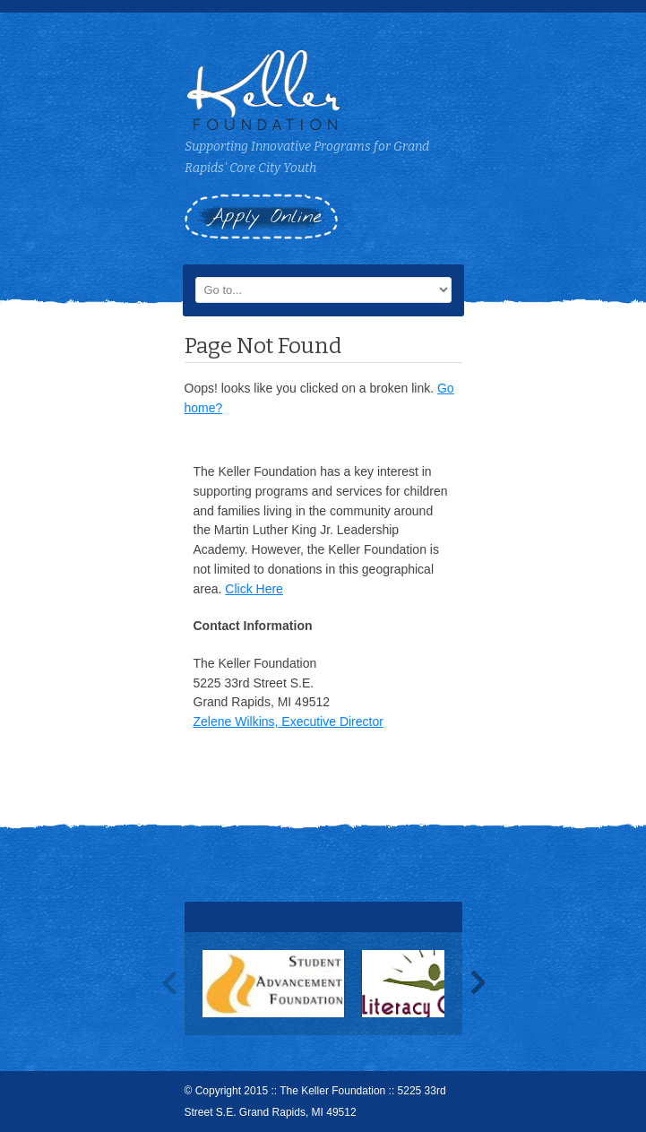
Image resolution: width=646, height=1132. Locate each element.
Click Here (254, 589)
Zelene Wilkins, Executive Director (288, 721)
